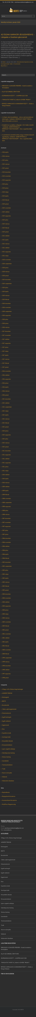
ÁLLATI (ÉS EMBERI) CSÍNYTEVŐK (11, 92)
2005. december (6, 562)
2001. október (6, 638)
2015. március (6, 419)
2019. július (5, 287)
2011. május (5, 471)
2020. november (6, 260)
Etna (3, 729)
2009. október (6, 486)
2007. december (6, 518)
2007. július (5, 530)
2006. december (6, 538)
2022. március (6, 244)
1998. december (6, 666)
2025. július (5, 160)
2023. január (5, 232)
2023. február (5, 228)
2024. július (5, 184)
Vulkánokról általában (8, 781)
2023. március (6, 224)
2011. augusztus (6, 463)
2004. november (6, 598)
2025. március (6, 164)
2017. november (6, 335)
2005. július (5, 570)
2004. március (6, 618)
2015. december (6, 399)
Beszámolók (20, 62)
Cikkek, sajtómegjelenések (9, 709)
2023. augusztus (6, 216)
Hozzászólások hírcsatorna (9, 800)
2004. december (6, 594)
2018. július (5, 319)
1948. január (5, 678)
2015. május (5, 411)
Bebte (4, 62)
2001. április (5, 642)
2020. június (5, 267)
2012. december (6, 451)
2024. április (5, 196)
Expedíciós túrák (28, 62)
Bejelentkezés (6, 792)
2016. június (5, 383)
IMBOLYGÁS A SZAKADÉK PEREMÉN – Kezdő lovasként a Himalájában (16, 948)
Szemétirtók (5, 761)
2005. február (5, 586)
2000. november (6, 650)
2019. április (5, 291)
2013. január (5, 447)
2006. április (5, 554)
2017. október (5, 339)
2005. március (6, 582)
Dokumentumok (6, 713)
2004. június (5, 610)
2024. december (6, 172)
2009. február (5, 494)
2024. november (6, 176)
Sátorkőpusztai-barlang (8, 753)
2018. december (6, 303)
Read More (3, 66)
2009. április (5, 490)
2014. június (5, 431)
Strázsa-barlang (6, 757)
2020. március (6, 271)
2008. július (5, 510)
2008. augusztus (6, 506)
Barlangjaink (5, 697)
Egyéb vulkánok (6, 721)
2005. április (5, 578)
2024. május (5, 192)
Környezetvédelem (7, 745)
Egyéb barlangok (6, 717)
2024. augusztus (6, 180)
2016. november (6, 371)
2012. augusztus (6, 455)
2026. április (5, 152)
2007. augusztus (6, 526)
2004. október (6, 602)
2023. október (6, 212)
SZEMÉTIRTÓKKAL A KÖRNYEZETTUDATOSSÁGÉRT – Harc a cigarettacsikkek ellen (17, 129)
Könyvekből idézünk (7, 741)
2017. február (5, 363)
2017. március (5, 359)
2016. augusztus (6, 379)
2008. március (6, 514)
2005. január (5, 590)
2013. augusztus (6, 435)
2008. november (6, 498)
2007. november (6, 522)
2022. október (6, 236)
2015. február (5, 423)
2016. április (5, 387)
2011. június (5, 467)
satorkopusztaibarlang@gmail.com (24, 2)
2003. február (5, 626)
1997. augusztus (6, 674)
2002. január (5, 630)
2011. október (6, 459)
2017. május (5, 351)
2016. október (6, 375)
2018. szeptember (7, 311)
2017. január (5, 367)
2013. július (5, 439)
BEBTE (4, 701)
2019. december (6, 279)
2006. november (6, 542)
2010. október (6, 474)
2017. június (5, 347)
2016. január (5, 395)
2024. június (5, 188)
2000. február (5, 654)
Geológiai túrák (5, 64)
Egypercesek (5, 725)
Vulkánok (4, 777)
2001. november (6, 634)
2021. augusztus (6, 252)
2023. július (5, 220)
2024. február (5, 200)
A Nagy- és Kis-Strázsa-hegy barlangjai (12, 689)
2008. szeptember (7, 502)
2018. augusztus (6, 315)
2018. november (6, 307)
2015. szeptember (7, 407)
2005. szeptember (7, 566)
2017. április (5, 355)
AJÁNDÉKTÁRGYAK (7, 693)
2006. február (5, 558)
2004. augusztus (6, 606)
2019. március (6, 295)
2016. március (6, 391)
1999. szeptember (7, 658)
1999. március (6, 662)
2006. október (6, 546)
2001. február (5, 646)
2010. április (5, 478)
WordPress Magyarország (9, 804)
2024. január (5, 204)
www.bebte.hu (8, 830)
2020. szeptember (7, 263)
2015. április (5, 415)
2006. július (5, 550)
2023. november (6, 208)
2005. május (5, 574)
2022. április (5, 240)
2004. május (5, 614)
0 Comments (17, 64)
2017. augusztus (6, 343)
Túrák (11, 64)
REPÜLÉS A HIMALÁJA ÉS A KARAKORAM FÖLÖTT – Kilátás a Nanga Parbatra (17, 968)
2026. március (6, 156)
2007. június (5, 534)
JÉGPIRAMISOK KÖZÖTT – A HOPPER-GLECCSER (15, 96)
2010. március (6, 482)
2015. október (6, 403)
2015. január (5, 427)
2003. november (6, 622)
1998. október (6, 670)
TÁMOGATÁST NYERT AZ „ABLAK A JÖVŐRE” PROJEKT (16, 99)
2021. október (6, 248)
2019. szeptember (7, 283)
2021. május (5, 256)
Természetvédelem (7, 765)
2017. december (6, 331)
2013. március (6, 443)
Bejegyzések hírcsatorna (8, 796)
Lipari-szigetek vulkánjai (8, 749)
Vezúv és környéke (7, 773)
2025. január (5, 168)
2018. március (6, 327)
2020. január (5, 275)
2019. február (5, 299)
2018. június (5, 323)
